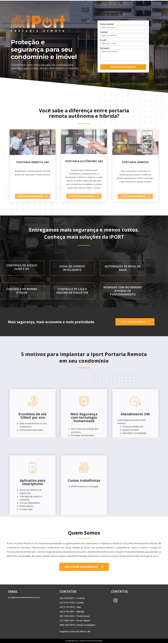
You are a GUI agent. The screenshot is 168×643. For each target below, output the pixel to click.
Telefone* (104, 32)
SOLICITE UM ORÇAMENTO (123, 67)
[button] (32, 196)
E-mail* (103, 40)
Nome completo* (107, 24)
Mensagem (105, 48)
